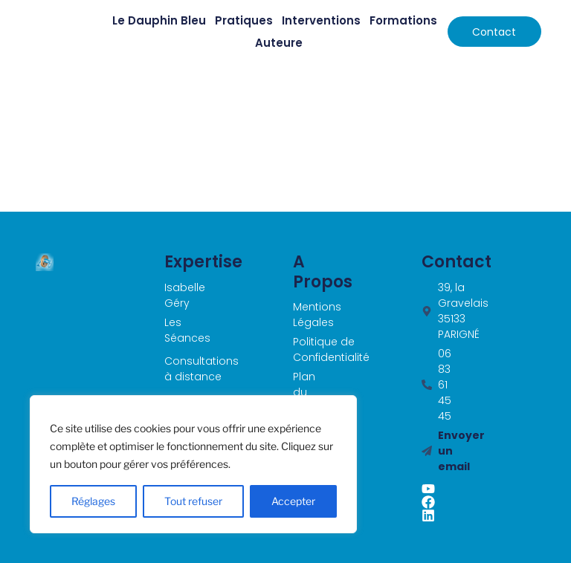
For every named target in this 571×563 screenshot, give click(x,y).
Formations (403, 20)
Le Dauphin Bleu (159, 20)
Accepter (293, 501)
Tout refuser (193, 501)
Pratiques (244, 20)
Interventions (321, 20)
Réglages (93, 501)
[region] (193, 464)
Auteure (279, 43)
